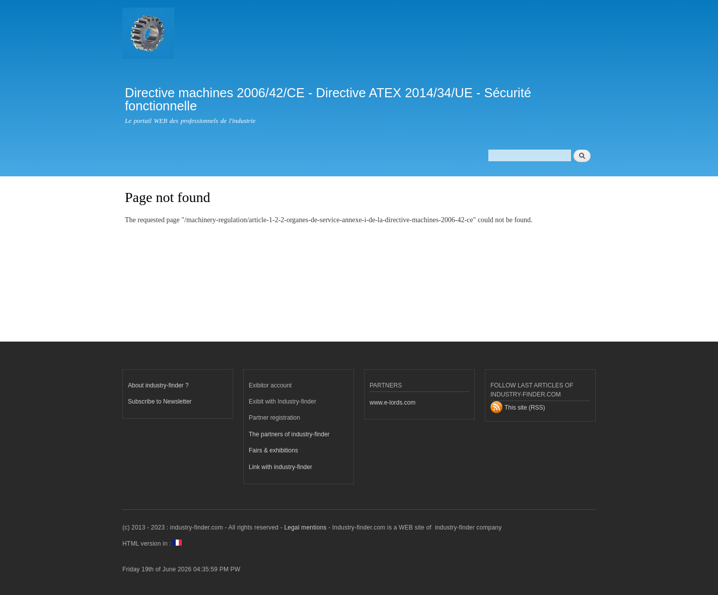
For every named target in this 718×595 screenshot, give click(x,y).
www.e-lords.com (392, 402)
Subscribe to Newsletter (160, 401)
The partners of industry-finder (289, 434)
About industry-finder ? (158, 385)
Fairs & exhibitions (273, 450)
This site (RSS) (525, 407)
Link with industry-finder (280, 467)
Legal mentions (305, 527)
